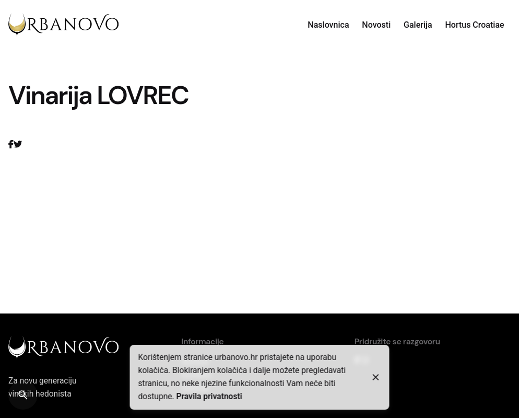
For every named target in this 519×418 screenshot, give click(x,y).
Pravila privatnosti (209, 396)
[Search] (23, 395)
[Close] (375, 377)
